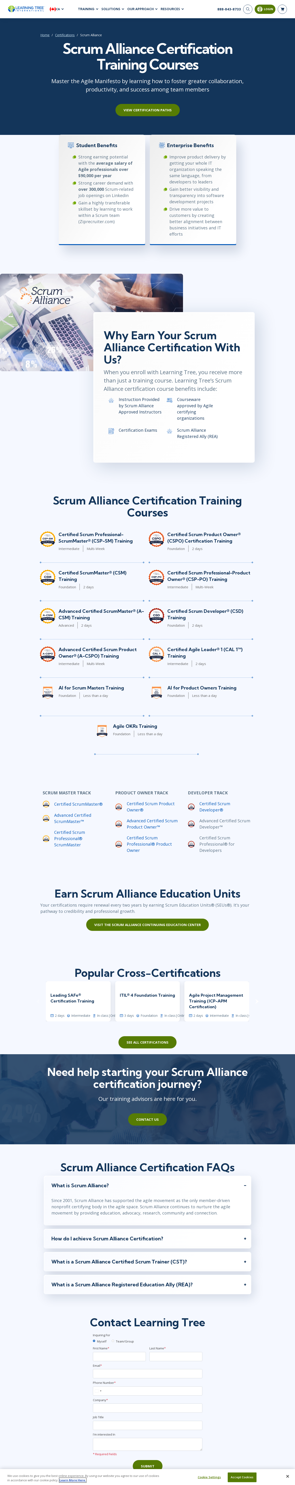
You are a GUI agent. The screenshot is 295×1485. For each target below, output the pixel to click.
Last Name (157, 1350)
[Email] (147, 1376)
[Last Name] (175, 1359)
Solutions (110, 9)
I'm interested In (104, 1437)
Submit (147, 1468)
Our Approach (140, 9)
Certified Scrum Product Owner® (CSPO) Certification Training (204, 539)
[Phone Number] (147, 1393)
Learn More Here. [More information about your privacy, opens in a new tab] (72, 1482)
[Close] (288, 1478)
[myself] (94, 1343)
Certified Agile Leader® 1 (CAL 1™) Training (205, 654)
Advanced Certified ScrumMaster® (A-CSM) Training (100, 616)
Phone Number (104, 1385)
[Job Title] (147, 1427)
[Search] (247, 9)
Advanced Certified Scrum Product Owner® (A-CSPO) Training (97, 654)
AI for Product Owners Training (202, 689)
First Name (101, 1350)
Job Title (98, 1419)
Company (100, 1402)
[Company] (147, 1410)
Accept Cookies (242, 1479)
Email (97, 1368)
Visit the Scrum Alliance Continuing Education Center (147, 926)
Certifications (64, 35)
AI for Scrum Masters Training (90, 689)
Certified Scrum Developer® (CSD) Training (206, 616)
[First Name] (119, 1359)
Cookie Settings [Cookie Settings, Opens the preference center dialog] (209, 1479)
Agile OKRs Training (134, 727)
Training (86, 9)
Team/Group (125, 1343)
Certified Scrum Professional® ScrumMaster (68, 840)
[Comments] (147, 1446)
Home (43, 35)
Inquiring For (101, 1337)
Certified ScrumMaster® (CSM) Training (101, 574)
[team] (113, 1343)
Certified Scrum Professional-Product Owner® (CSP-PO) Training (209, 577)
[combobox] (98, 1393)
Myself (101, 1343)
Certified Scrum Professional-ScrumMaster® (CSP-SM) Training (95, 539)
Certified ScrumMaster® (77, 805)
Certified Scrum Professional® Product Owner (149, 845)
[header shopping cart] (282, 9)
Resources (170, 9)
